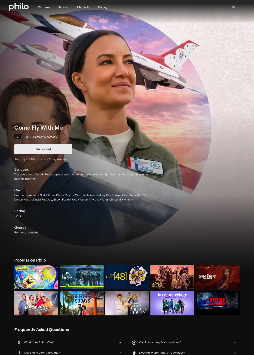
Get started (43, 149)
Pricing (103, 7)
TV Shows (44, 7)
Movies (63, 7)
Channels (83, 7)
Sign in (236, 7)
